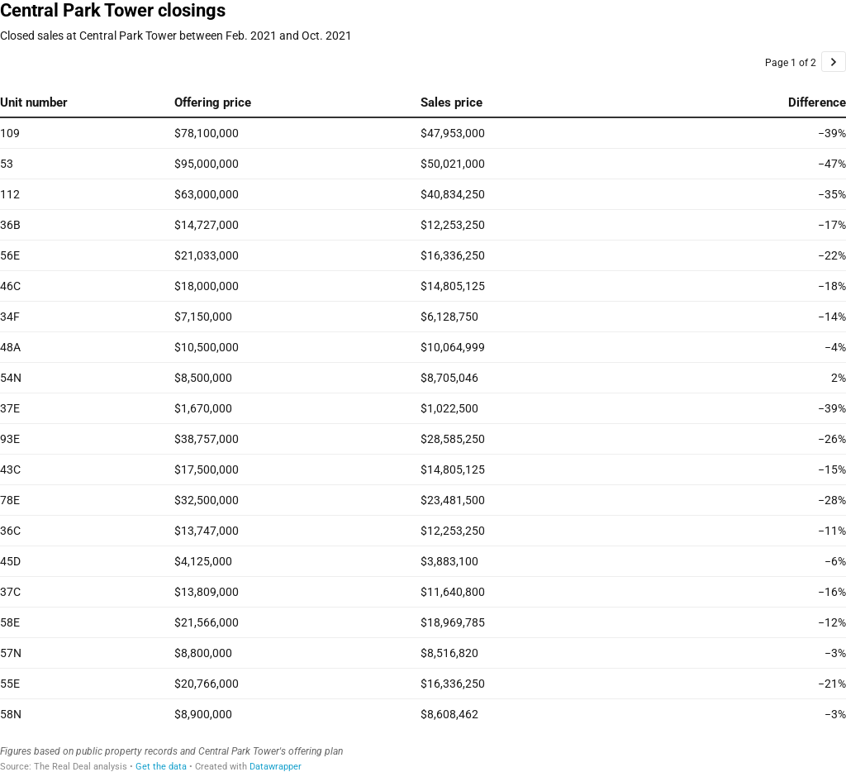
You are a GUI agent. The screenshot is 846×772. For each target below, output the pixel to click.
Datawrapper (276, 766)
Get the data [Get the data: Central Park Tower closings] (161, 766)
